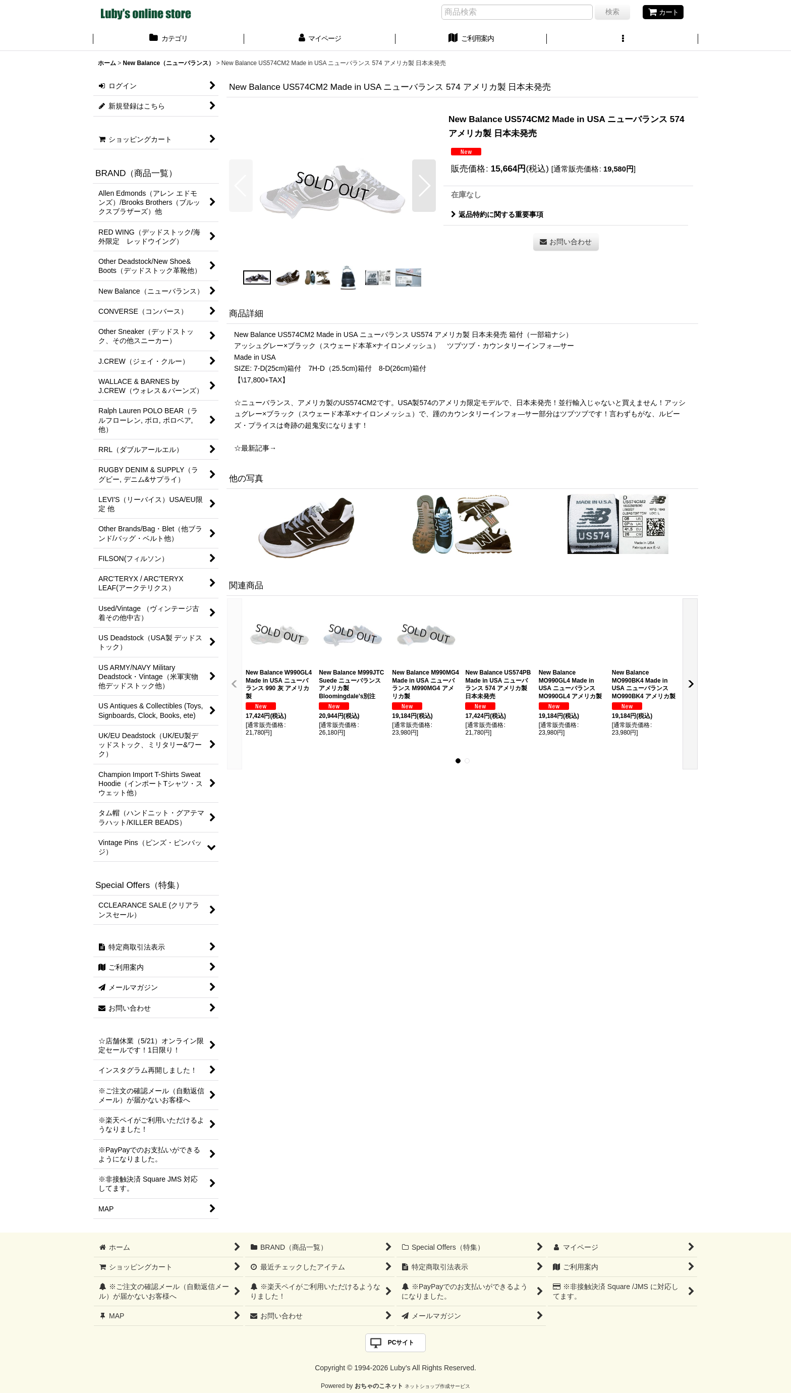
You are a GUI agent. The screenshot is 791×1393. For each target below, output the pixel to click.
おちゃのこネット (379, 1385)
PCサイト (401, 1342)
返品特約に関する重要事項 (497, 214)
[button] (622, 39)
